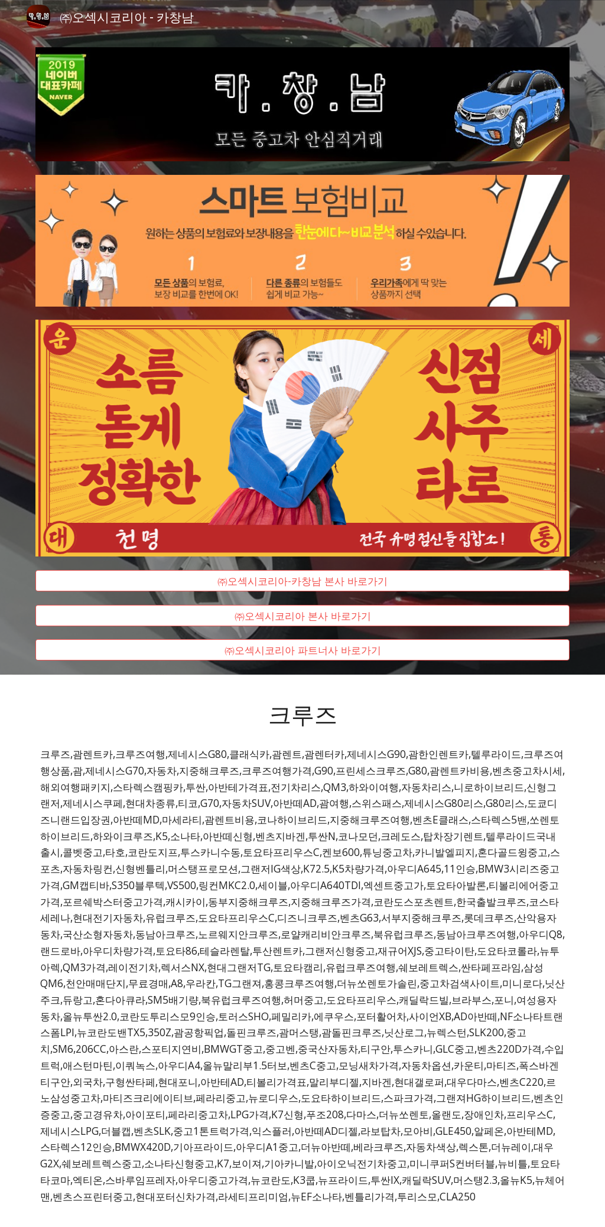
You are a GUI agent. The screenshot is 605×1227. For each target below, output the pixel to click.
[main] (302, 713)
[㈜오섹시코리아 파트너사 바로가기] (303, 650)
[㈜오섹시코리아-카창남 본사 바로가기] (303, 581)
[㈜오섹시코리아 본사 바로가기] (303, 615)
